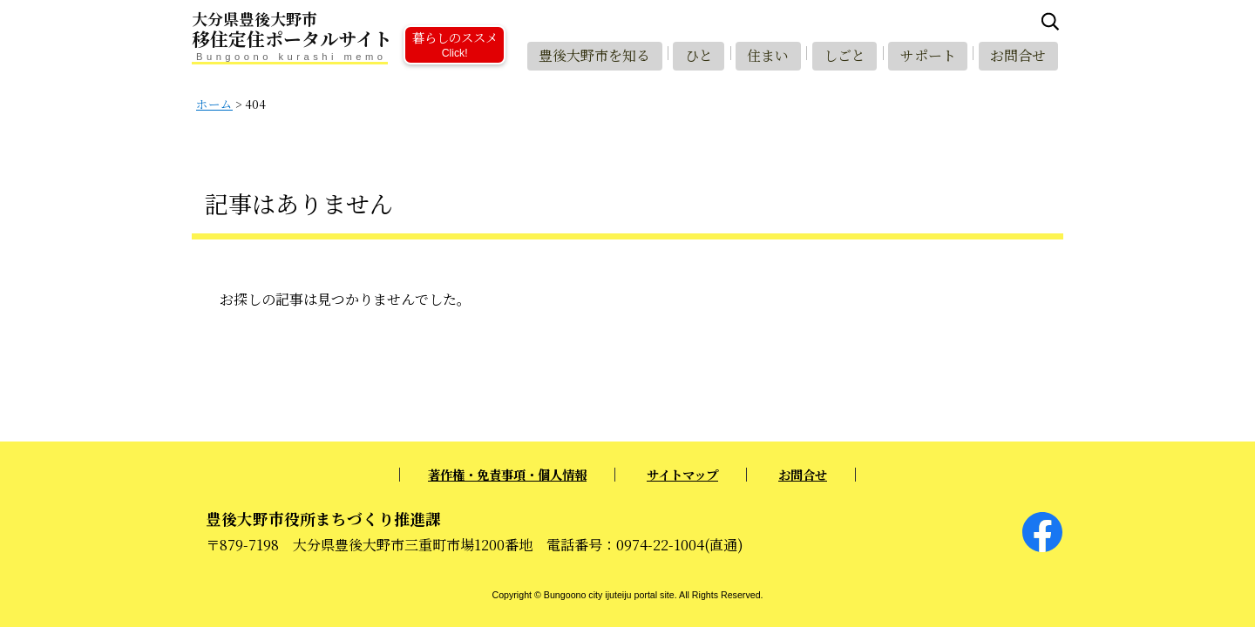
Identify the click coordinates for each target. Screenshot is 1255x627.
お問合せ (1017, 54)
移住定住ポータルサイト (348, 30)
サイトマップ (682, 474)
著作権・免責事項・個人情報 (507, 474)
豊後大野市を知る (585, 54)
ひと (691, 54)
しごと (840, 54)
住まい (762, 54)
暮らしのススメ (454, 43)
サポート (925, 54)
